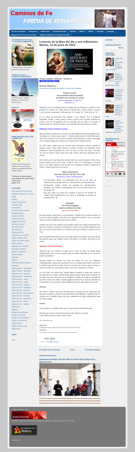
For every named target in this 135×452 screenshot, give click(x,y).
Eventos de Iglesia (18, 31)
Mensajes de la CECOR (20, 246)
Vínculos (100, 31)
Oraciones (15, 265)
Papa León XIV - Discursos (21, 290)
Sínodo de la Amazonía (20, 312)
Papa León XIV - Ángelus (20, 304)
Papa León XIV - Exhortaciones (22, 293)
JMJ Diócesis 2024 (18, 224)
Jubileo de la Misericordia (20, 241)
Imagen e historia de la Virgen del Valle (54, 35)
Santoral (14, 309)
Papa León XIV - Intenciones (21, 298)
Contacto (110, 31)
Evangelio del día (53, 342)
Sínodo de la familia (18, 315)
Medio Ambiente (17, 243)
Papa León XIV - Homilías (20, 296)
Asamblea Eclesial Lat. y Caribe (23, 194)
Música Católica (17, 254)
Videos (91, 31)
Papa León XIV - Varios (20, 301)
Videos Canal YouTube (19, 326)
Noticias (73, 31)
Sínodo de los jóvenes (19, 320)
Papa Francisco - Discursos (21, 271)
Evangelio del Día (59, 31)
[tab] (111, 144)
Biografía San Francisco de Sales (23, 35)
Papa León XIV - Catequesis (21, 287)
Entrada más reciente (49, 349)
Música (82, 31)
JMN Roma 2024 (17, 232)
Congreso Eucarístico (19, 202)
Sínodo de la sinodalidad (20, 318)
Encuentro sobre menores (20, 210)
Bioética (14, 199)
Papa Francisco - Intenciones (22, 276)
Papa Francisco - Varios (20, 279)
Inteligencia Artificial (18, 221)
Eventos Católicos (18, 216)
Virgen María (16, 329)
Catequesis (33, 31)
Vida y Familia (16, 323)
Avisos (14, 196)
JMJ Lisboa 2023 (17, 227)
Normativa (15, 257)
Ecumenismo (16, 208)
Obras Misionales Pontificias (21, 263)
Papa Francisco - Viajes (20, 282)
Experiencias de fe (18, 219)
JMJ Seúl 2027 (17, 229)
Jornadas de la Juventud (20, 235)
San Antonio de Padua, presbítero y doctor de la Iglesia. (60, 88)
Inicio (72, 349)
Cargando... (110, 181)
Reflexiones (45, 31)
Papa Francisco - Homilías (21, 274)
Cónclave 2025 (17, 205)
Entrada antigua (92, 349)
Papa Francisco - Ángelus (20, 285)
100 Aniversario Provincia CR (22, 191)
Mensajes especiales (19, 249)
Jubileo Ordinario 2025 (19, 238)
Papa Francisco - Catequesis (22, 268)
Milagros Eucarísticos (19, 252)
